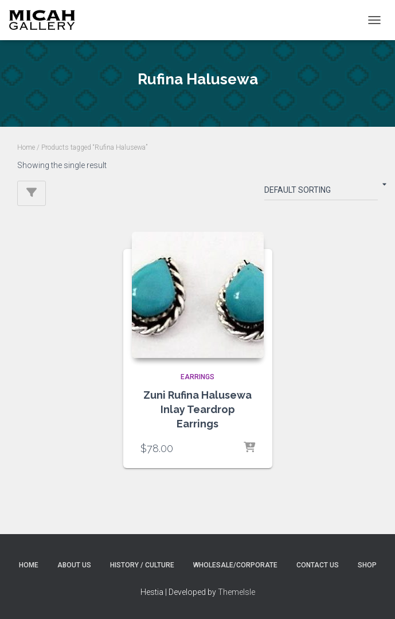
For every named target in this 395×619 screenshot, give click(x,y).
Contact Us (317, 565)
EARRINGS (197, 377)
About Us (74, 565)
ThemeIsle (236, 592)
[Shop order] (321, 192)
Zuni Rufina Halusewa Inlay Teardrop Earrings (197, 409)
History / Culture (142, 565)
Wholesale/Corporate (235, 565)
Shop (367, 565)
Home (26, 147)
